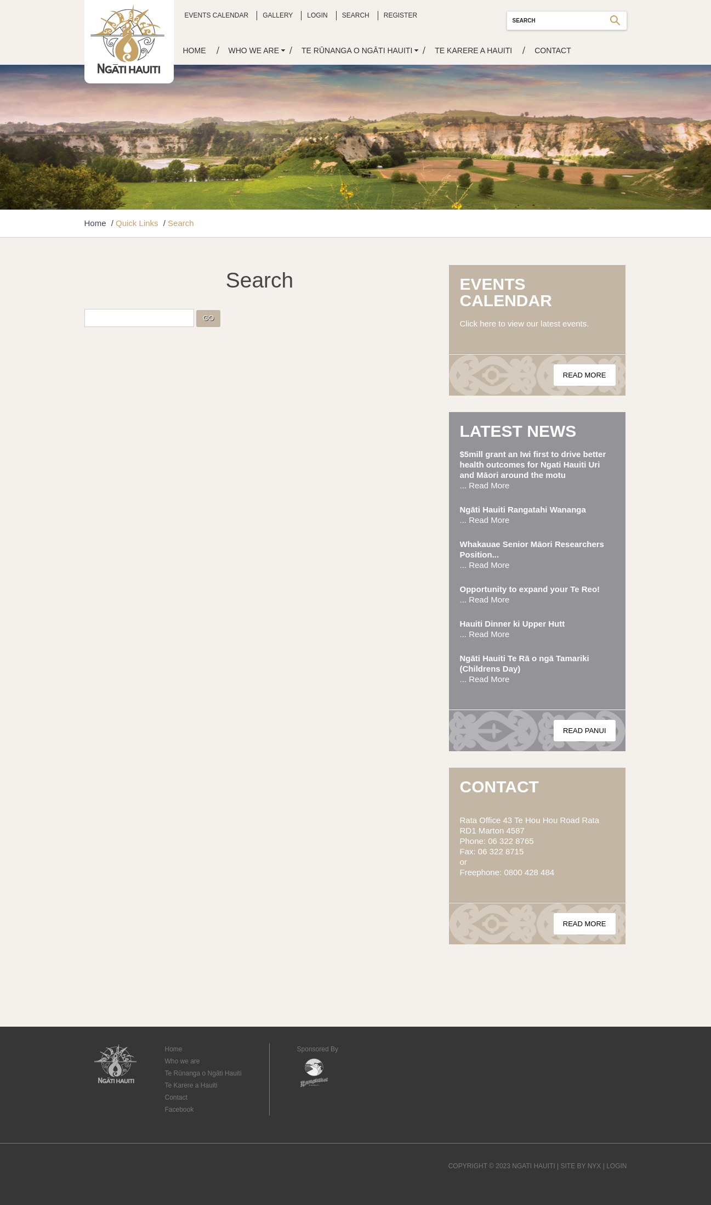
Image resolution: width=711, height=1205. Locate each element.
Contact (552, 50)
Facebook (179, 1109)
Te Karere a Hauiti (473, 50)
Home (194, 50)
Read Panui (584, 731)
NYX (594, 1166)
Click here (478, 323)
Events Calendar (217, 15)
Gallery (278, 15)
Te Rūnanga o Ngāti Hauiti (357, 50)
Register (400, 15)
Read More (584, 375)
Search (355, 15)
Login (317, 15)
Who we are (254, 50)
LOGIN (616, 1166)
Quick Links (137, 223)
